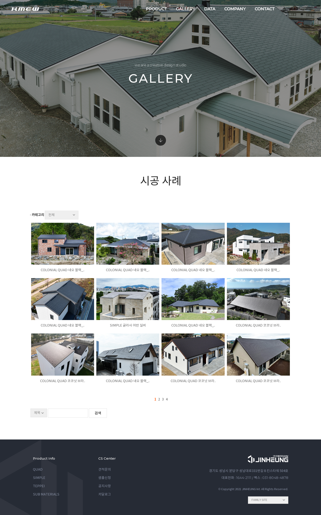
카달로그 (104, 494)
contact (265, 8)
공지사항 (104, 486)
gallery (185, 8)
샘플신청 (104, 478)
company (235, 8)
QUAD (38, 470)
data (209, 8)
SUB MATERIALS (46, 494)
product (156, 8)
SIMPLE (39, 478)
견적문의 (104, 470)
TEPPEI (39, 486)
